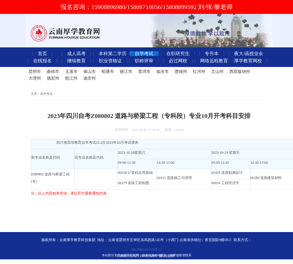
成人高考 (76, 53)
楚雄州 (181, 71)
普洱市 (144, 71)
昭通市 (108, 71)
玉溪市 (71, 71)
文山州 (217, 71)
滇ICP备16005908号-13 (146, 249)
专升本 (212, 53)
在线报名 (42, 60)
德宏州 (53, 78)
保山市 (89, 71)
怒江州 (71, 78)
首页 (42, 53)
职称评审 (144, 60)
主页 (34, 94)
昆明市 (35, 71)
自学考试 (144, 53)
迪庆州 (89, 78)
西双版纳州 (239, 71)
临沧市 (162, 71)
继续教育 (76, 60)
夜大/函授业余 (248, 53)
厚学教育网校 (248, 60)
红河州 (199, 71)
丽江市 (126, 71)
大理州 (35, 78)
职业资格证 (110, 60)
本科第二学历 (113, 53)
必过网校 (178, 60)
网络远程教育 (214, 60)
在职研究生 (178, 53)
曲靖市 (53, 71)
